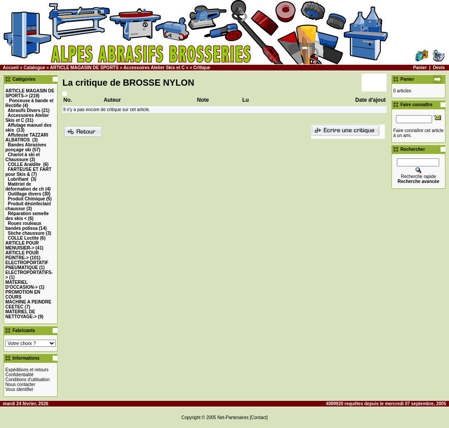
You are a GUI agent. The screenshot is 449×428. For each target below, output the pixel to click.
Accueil (11, 67)
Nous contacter (20, 384)
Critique (202, 67)
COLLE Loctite (23, 238)
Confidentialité (19, 374)
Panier (420, 67)
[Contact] (259, 417)
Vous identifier (19, 389)
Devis (439, 67)
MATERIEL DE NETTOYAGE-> (21, 314)
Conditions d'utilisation (27, 379)
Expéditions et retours (27, 369)
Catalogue (34, 67)
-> (22, 245)
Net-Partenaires (232, 417)
